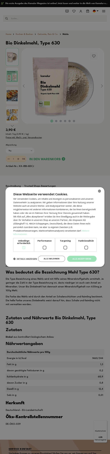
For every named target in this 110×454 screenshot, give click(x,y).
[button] (25, 264)
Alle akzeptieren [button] (81, 256)
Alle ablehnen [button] (49, 256)
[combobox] (99, 188)
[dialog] (54, 227)
